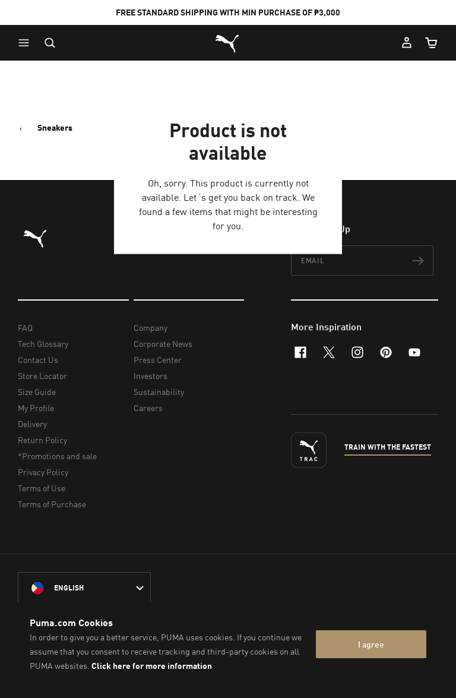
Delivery (32, 424)
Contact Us (38, 360)
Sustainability (159, 392)
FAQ (25, 328)
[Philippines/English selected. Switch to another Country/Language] (84, 588)
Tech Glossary (43, 344)
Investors (150, 376)
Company (150, 328)
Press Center (158, 360)
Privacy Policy (43, 472)
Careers (148, 408)
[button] (27, 43)
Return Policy (42, 440)
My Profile (36, 408)
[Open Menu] (27, 43)
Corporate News (163, 344)
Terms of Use (41, 488)
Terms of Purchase (52, 504)
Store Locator (42, 376)
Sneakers (54, 127)
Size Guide (37, 392)
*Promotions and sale (57, 456)
